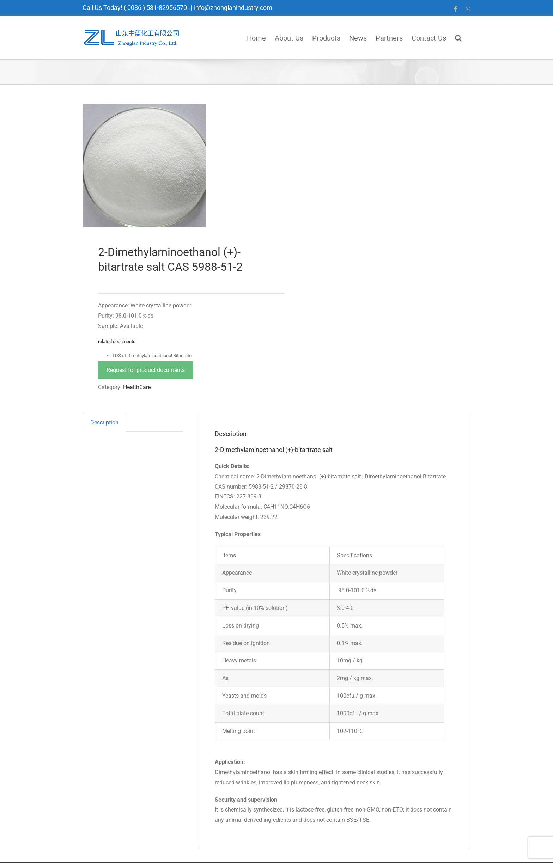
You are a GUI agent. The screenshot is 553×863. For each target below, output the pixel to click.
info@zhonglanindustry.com (233, 7)
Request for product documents (146, 370)
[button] (458, 37)
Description (104, 422)
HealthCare (137, 387)
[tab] (104, 423)
